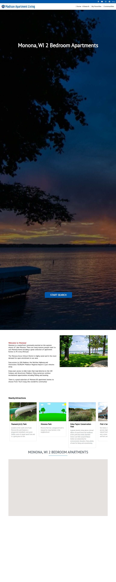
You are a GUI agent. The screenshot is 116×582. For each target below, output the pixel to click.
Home (78, 6)
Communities (108, 6)
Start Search (58, 295)
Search (86, 6)
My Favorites (96, 6)
